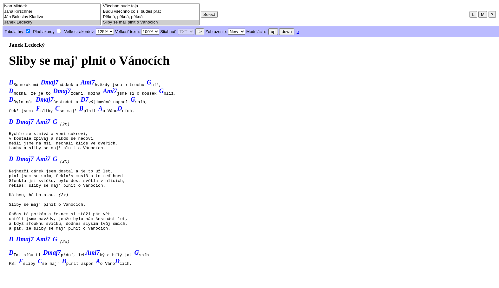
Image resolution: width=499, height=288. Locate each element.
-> (200, 31)
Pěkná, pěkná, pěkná (150, 17)
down (287, 31)
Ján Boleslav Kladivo (51, 17)
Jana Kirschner (51, 11)
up (273, 31)
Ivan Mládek (51, 6)
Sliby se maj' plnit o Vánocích (150, 22)
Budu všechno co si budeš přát (150, 11)
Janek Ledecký (51, 22)
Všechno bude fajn (150, 6)
